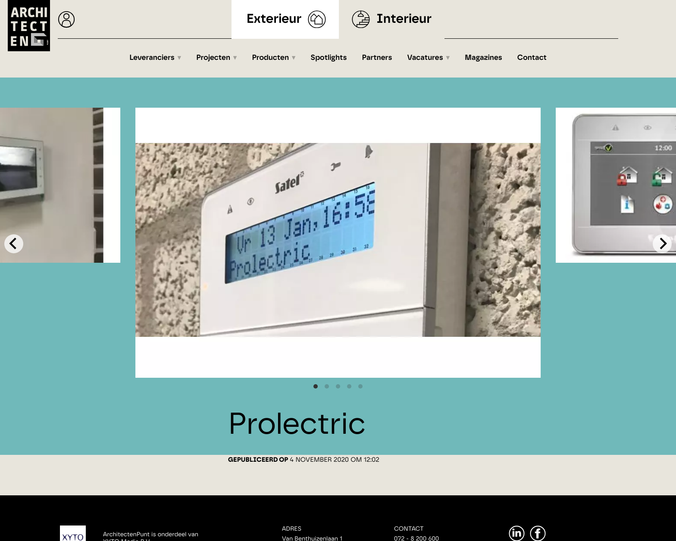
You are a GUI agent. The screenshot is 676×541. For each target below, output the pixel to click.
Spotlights (328, 58)
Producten (268, 58)
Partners (378, 58)
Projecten (210, 58)
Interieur (414, 19)
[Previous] (13, 243)
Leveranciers (146, 58)
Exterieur (264, 19)
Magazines (488, 58)
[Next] (662, 243)
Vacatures (428, 58)
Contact (538, 58)
